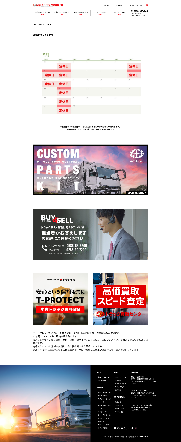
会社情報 (119, 5)
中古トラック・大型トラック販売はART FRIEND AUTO (129, 436)
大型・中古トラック (105, 392)
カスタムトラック (104, 399)
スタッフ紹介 (119, 387)
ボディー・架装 (103, 424)
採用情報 (118, 390)
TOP (34, 24)
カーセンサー (119, 408)
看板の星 (118, 402)
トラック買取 (119, 13)
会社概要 (118, 380)
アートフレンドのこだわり (105, 407)
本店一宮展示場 (103, 377)
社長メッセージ (120, 377)
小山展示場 (102, 380)
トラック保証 (102, 428)
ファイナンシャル (104, 415)
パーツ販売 (102, 402)
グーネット (119, 405)
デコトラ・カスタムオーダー (105, 420)
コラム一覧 (119, 412)
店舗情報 (106, 5)
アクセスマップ (120, 384)
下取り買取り (102, 395)
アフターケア (102, 412)
